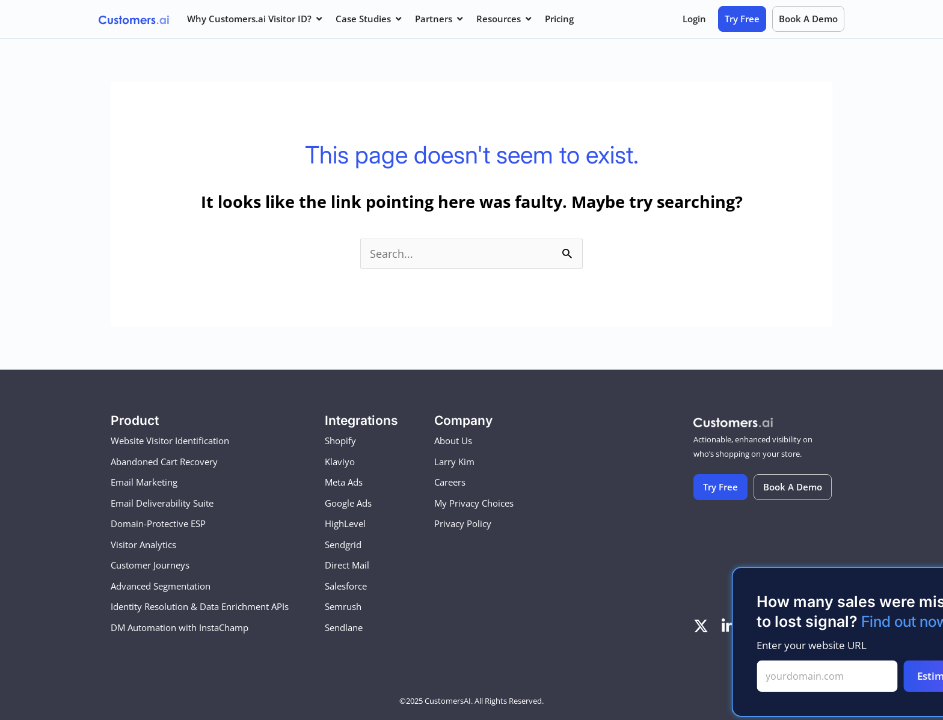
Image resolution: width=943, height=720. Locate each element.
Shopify (340, 441)
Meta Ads (344, 482)
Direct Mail (347, 565)
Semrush (343, 606)
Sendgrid (343, 545)
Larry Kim (454, 462)
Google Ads (348, 503)
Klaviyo (340, 462)
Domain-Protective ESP (158, 523)
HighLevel (345, 523)
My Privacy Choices (474, 503)
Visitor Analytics (143, 545)
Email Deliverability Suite (162, 503)
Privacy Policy (462, 523)
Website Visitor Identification (170, 441)
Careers (449, 482)
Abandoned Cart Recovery (164, 462)
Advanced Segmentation (160, 586)
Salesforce (346, 586)
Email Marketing (144, 482)
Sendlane (344, 627)
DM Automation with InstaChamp (179, 627)
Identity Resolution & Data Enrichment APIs (200, 606)
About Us (453, 441)
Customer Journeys (150, 565)
